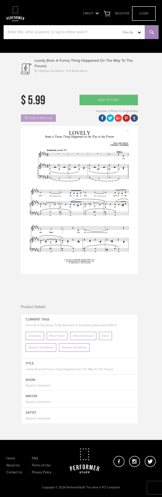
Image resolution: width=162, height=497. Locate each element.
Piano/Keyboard (83, 335)
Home (10, 458)
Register (122, 13)
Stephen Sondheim (40, 347)
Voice (105, 335)
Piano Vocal (57, 335)
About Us (13, 465)
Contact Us (14, 472)
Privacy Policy (41, 472)
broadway (34, 335)
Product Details (33, 307)
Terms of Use (41, 465)
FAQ (35, 458)
